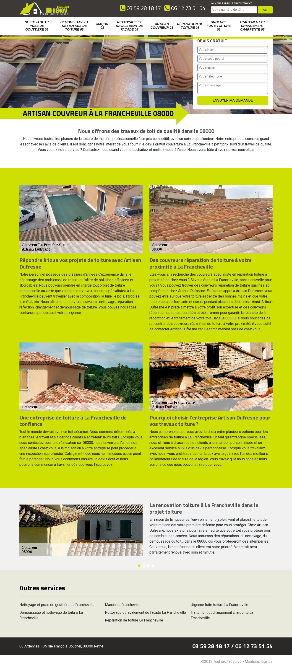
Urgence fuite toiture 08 (219, 25)
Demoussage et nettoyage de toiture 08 (74, 25)
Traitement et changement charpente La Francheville (222, 615)
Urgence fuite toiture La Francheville (219, 605)
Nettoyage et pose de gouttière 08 (37, 25)
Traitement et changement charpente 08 (252, 25)
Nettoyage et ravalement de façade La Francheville (145, 612)
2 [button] (144, 565)
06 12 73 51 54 (184, 8)
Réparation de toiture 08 (190, 25)
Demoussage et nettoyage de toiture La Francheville (51, 615)
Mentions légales (259, 661)
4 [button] (153, 565)
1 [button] (139, 565)
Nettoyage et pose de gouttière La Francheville (56, 605)
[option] (146, 530)
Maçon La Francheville (123, 605)
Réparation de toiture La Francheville (134, 620)
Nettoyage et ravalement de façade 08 (129, 25)
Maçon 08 (102, 25)
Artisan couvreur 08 (162, 25)
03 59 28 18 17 (140, 8)
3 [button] (148, 565)
